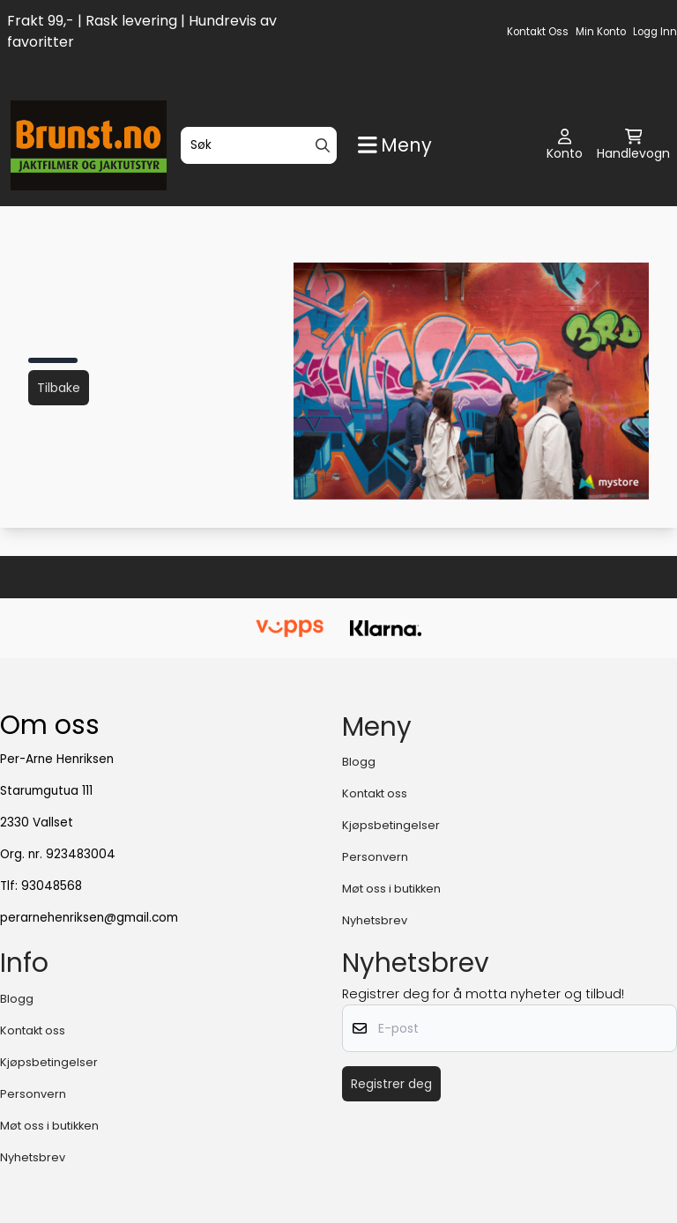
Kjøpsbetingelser (391, 825)
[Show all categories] (395, 145)
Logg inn (655, 32)
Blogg (359, 761)
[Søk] (259, 145)
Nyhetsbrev (374, 920)
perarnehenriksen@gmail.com (89, 917)
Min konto (601, 32)
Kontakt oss (538, 32)
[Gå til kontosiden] (564, 145)
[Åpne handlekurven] (633, 145)
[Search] (322, 145)
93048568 (51, 886)
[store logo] (89, 145)
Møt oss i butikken (391, 888)
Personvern (375, 856)
